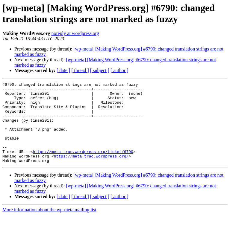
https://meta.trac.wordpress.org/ (91, 171)
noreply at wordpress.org (75, 33)
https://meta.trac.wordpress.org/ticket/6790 (83, 166)
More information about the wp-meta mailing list (49, 225)
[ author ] (119, 70)
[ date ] (63, 70)
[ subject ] (99, 70)
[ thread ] (80, 70)
